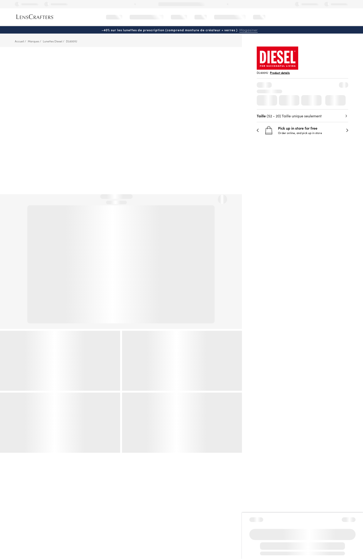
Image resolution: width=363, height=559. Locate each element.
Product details (280, 73)
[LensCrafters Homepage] (35, 17)
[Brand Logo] (277, 68)
